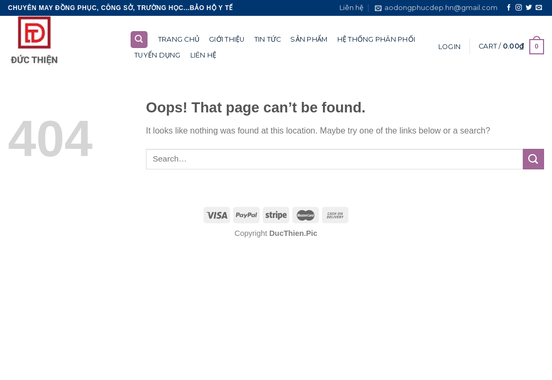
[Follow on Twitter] (529, 8)
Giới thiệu (227, 39)
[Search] (139, 40)
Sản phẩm (308, 39)
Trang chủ (178, 39)
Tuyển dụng (157, 55)
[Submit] (533, 159)
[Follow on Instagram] (519, 8)
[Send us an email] (539, 8)
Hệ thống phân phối (376, 39)
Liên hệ (351, 8)
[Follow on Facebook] (508, 8)
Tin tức (267, 39)
